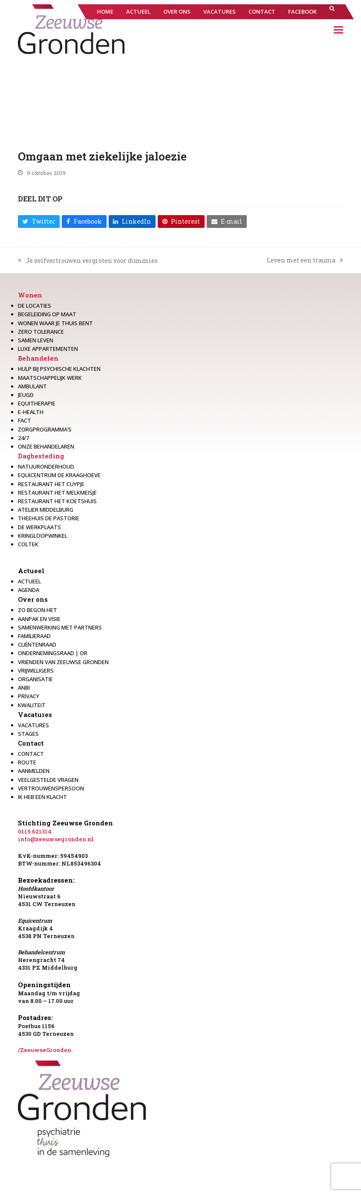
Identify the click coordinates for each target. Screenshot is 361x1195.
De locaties (34, 305)
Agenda (28, 590)
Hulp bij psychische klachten (59, 369)
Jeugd (26, 395)
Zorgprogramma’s (45, 429)
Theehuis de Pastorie (48, 518)
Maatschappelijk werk (50, 378)
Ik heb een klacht (42, 797)
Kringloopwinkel (42, 535)
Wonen (30, 295)
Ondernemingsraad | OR (52, 653)
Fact (24, 420)
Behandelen (38, 358)
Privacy (28, 696)
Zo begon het (37, 610)
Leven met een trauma (305, 260)
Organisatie (35, 679)
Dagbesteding (41, 456)
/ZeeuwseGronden (44, 1050)
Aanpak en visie (39, 619)
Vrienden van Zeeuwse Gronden (63, 662)
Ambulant (32, 386)
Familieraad (34, 636)
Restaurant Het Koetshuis (57, 501)
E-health (30, 412)
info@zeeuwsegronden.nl (56, 839)
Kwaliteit (32, 705)
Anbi (24, 687)
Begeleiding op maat (47, 314)
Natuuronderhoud (46, 466)
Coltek (28, 544)
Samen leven (35, 340)
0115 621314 (35, 831)
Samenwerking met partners (60, 627)
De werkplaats (39, 527)
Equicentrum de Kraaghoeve (59, 475)
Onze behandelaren (46, 446)
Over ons (33, 599)
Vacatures (35, 714)
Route (27, 762)
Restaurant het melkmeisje (57, 492)
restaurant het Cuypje (51, 484)
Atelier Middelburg (45, 509)
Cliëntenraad (37, 644)
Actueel (31, 570)
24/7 (23, 438)
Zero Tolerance (41, 331)
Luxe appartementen (48, 349)
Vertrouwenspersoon (51, 788)
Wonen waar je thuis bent (55, 323)
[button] (332, 11)
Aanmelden (33, 771)
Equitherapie (36, 403)
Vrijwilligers (36, 670)
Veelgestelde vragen (48, 780)
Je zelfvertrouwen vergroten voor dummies (88, 260)
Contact (31, 743)
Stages (28, 733)
